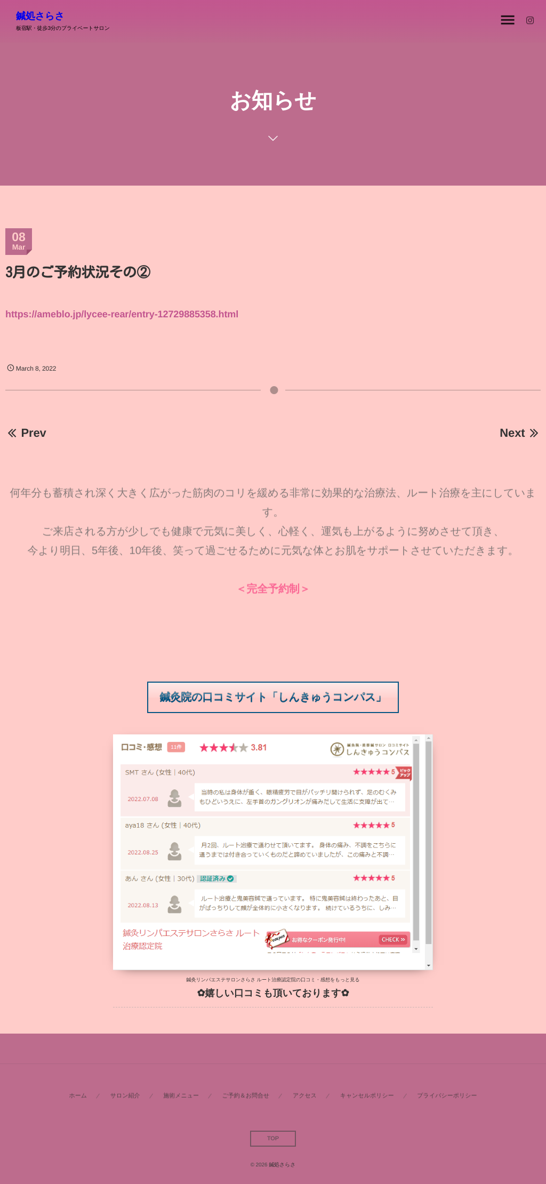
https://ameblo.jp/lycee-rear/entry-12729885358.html (121, 314)
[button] (273, 697)
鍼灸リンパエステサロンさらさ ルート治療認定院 (240, 979)
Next (520, 432)
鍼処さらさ (40, 16)
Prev (25, 432)
